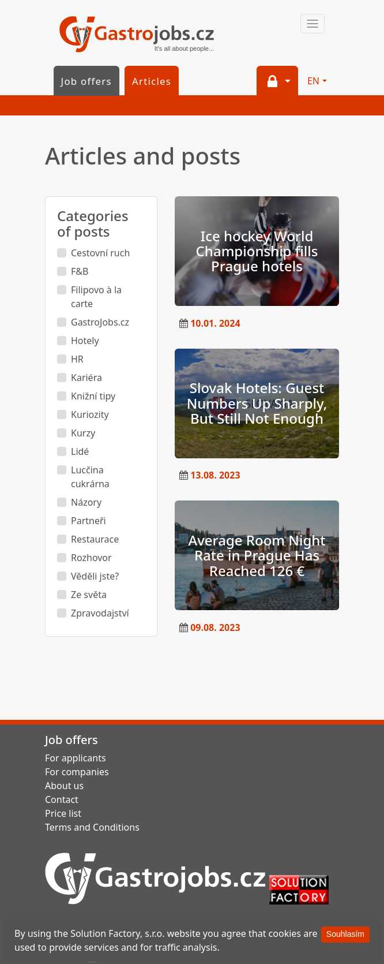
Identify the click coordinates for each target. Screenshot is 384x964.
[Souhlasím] (345, 934)
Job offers (86, 81)
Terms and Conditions (92, 827)
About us (64, 785)
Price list (63, 813)
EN (313, 80)
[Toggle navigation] (312, 23)
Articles (151, 81)
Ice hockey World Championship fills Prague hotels (257, 251)
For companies (77, 771)
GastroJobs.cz (136, 35)
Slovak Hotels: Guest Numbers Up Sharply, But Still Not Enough (257, 403)
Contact (61, 799)
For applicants (75, 758)
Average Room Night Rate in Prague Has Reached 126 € (256, 555)
